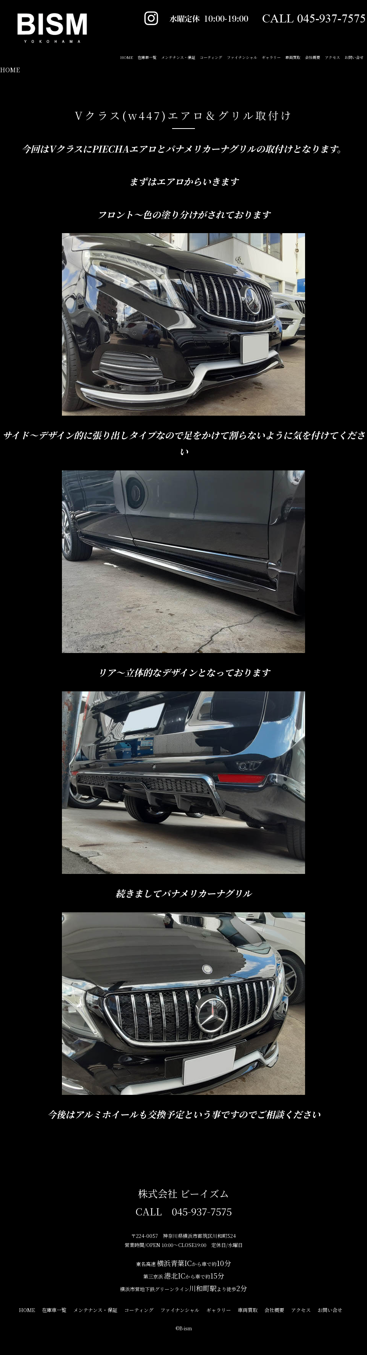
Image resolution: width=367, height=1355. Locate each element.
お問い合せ (354, 57)
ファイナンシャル (242, 57)
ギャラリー (271, 57)
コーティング (211, 57)
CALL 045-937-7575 (184, 1211)
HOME (10, 69)
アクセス (332, 57)
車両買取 (293, 57)
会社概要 (312, 57)
